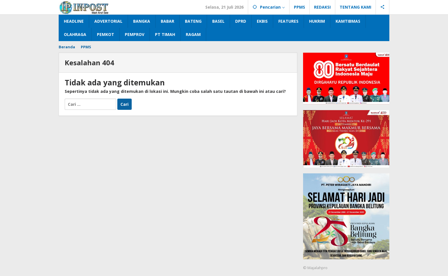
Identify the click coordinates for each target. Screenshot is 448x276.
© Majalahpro (315, 267)
